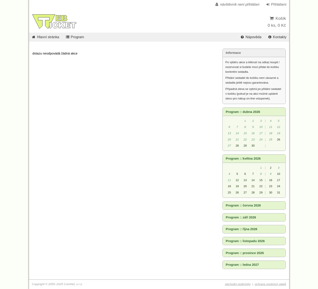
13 (245, 180)
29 (245, 145)
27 (245, 192)
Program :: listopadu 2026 (245, 241)
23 (270, 186)
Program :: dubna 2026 (243, 112)
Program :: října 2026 (241, 229)
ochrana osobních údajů (270, 284)
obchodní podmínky (238, 284)
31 (278, 192)
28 (237, 145)
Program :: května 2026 (243, 158)
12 (237, 180)
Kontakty (276, 37)
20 (245, 186)
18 (229, 186)
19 (237, 186)
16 (270, 180)
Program (74, 37)
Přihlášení (276, 4)
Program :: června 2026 (243, 205)
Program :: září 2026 (241, 217)
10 (278, 173)
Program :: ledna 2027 (242, 264)
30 (253, 145)
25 (229, 192)
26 (278, 139)
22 (261, 186)
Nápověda (250, 37)
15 (261, 180)
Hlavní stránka (45, 37)
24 (278, 186)
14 (253, 180)
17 (278, 180)
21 (253, 186)
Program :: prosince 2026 (245, 253)
